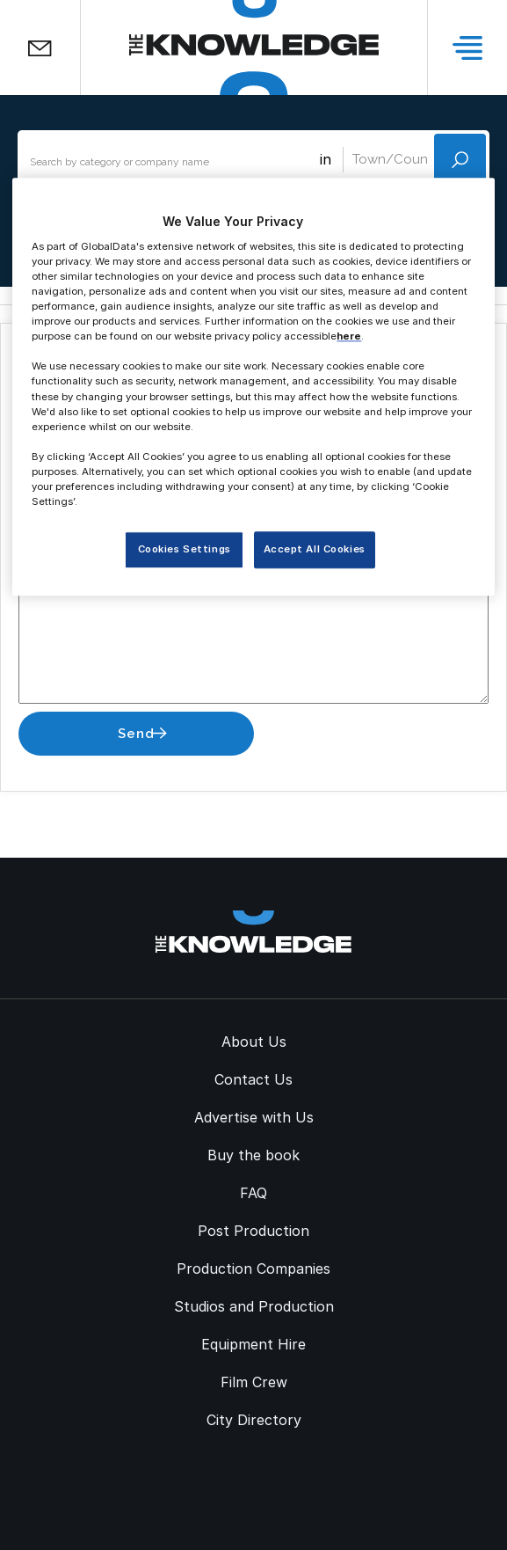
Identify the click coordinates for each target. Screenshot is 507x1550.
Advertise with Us (254, 1117)
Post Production (253, 1230)
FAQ (253, 1193)
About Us (253, 1041)
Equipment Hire (253, 1344)
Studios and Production (254, 1306)
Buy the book (253, 1155)
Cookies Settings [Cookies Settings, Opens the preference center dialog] (184, 549)
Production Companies (253, 1268)
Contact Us (253, 1079)
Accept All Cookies (315, 549)
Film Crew (254, 1382)
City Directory (253, 1420)
